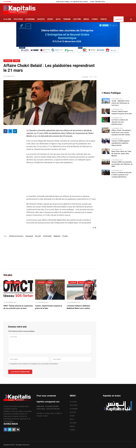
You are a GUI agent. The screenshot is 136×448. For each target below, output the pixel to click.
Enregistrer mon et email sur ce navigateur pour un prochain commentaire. (34, 364)
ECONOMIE (73, 282)
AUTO (72, 419)
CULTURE (73, 423)
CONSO (72, 430)
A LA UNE (73, 402)
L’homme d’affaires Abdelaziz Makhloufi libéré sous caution (78, 307)
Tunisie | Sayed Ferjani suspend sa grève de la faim (121, 112)
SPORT (72, 416)
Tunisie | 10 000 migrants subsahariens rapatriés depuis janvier (120, 143)
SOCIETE (8, 282)
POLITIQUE (8, 61)
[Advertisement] (61, 180)
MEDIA (72, 426)
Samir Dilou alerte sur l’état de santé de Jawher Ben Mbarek (121, 153)
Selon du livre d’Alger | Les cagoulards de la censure (74, 2)
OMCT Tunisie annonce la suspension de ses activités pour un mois (18, 307)
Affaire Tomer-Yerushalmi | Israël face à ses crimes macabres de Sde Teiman (121, 132)
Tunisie (16, 61)
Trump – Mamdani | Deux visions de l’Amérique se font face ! (120, 103)
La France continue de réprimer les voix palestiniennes (119, 122)
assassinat (29, 236)
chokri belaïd (47, 236)
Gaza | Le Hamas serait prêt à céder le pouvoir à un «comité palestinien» (121, 174)
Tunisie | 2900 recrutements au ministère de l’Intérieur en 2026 (122, 164)
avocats (38, 236)
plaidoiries (57, 236)
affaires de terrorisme (16, 236)
